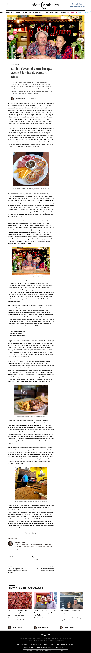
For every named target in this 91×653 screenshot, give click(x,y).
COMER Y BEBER (54, 644)
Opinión (57, 12)
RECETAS (71, 644)
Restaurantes (26, 12)
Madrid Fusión (72, 12)
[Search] (7, 4)
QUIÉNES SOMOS (29, 648)
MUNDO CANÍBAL (42, 644)
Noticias (18, 12)
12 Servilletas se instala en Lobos (71, 611)
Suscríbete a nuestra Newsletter (77, 5)
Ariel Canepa (36, 559)
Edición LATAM (9, 12)
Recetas (63, 12)
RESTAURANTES (29, 644)
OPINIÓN (64, 644)
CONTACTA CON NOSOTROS (46, 648)
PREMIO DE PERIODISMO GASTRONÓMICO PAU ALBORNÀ (45, 651)
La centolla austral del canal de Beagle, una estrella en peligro (17, 612)
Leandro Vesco (20, 542)
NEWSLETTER (60, 648)
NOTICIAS (20, 644)
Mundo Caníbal (37, 12)
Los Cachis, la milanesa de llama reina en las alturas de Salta (45, 612)
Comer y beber (49, 12)
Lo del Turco (11, 128)
